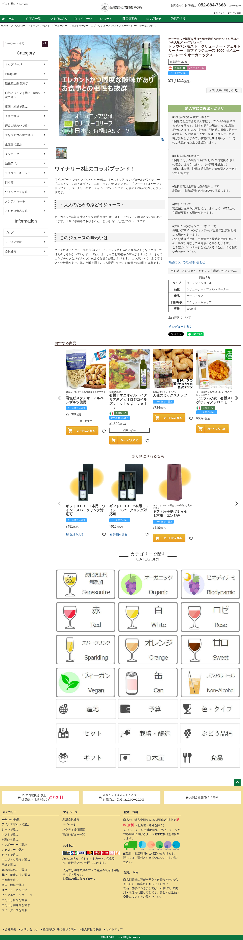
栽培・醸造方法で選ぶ (16, 874)
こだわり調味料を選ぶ (16, 905)
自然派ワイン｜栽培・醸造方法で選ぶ (23, 95)
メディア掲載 (13, 242)
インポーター (13, 154)
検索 (45, 44)
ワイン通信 (235, 13)
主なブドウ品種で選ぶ (19, 135)
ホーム (8, 18)
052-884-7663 (212, 4)
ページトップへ (237, 782)
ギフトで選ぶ (10, 834)
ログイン (220, 13)
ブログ (9, 232)
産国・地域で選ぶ (16, 106)
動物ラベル (12, 163)
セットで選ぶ (10, 854)
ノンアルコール (19, 25)
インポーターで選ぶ (14, 844)
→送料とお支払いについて (151, 857)
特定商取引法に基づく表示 (60, 929)
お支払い (68, 845)
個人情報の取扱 (91, 929)
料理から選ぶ (10, 839)
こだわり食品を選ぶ (17, 210)
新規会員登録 (70, 819)
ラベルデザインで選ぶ (16, 824)
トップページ (13, 64)
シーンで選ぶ (10, 829)
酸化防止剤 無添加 (16, 83)
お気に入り (59, 18)
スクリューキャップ (17, 173)
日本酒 (9, 182)
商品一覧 (33, 18)
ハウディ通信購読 (73, 829)
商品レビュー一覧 (73, 834)
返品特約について (179, 317)
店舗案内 (129, 18)
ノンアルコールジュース (17, 895)
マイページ (83, 18)
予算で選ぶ (12, 116)
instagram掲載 (11, 819)
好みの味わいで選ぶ (17, 125)
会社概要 (10, 929)
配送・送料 (131, 812)
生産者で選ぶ (13, 144)
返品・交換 (131, 872)
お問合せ (154, 18)
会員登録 (10, 251)
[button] (59, 398)
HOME (4, 25)
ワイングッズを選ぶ (17, 191)
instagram (11, 73)
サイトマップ (114, 929)
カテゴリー (9, 812)
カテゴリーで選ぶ (13, 849)
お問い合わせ (29, 929)
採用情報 (178, 18)
